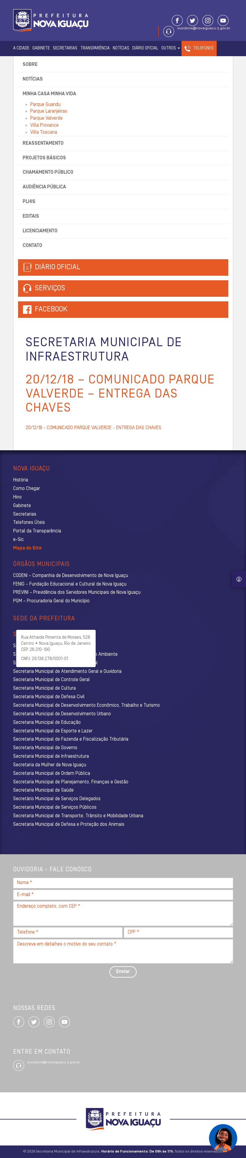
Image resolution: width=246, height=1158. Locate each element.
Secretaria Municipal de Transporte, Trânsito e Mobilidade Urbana (78, 816)
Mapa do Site (27, 548)
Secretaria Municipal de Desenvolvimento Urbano (62, 714)
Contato (32, 245)
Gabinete (41, 48)
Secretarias (65, 48)
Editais (31, 216)
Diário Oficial (145, 48)
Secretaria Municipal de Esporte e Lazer (53, 731)
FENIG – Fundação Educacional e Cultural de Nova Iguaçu (70, 584)
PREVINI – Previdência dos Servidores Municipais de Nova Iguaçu (77, 592)
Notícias (121, 48)
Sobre (30, 64)
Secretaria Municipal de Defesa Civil (49, 697)
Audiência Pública (44, 187)
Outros (170, 48)
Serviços (44, 288)
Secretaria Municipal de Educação (47, 722)
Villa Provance (44, 125)
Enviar (123, 971)
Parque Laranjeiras (48, 111)
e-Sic (18, 539)
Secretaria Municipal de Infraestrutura (51, 756)
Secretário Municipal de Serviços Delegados (57, 799)
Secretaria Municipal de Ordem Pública (51, 773)
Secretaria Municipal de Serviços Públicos (55, 807)
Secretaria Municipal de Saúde (43, 790)
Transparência (95, 48)
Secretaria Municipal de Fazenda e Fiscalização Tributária (70, 739)
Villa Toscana (43, 132)
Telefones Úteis (29, 522)
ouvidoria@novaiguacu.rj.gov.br (203, 28)
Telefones (203, 48)
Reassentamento (43, 143)
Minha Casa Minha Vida (49, 94)
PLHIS (29, 201)
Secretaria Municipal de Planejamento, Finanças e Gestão (70, 782)
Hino (17, 497)
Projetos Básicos (44, 158)
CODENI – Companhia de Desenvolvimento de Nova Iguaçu (70, 575)
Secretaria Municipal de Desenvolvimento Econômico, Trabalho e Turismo (86, 705)
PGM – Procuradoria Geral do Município (51, 601)
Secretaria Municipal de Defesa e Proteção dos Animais (68, 824)
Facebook (51, 309)
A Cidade (21, 48)
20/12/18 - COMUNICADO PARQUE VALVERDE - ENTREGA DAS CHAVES (93, 428)
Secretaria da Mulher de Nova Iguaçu (49, 765)
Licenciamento (40, 231)
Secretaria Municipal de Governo (45, 748)
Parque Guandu (45, 104)
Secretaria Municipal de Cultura (44, 688)
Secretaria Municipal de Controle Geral (51, 679)
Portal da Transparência (37, 531)
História (20, 480)
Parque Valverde (46, 118)
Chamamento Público (48, 172)
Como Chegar (26, 488)
